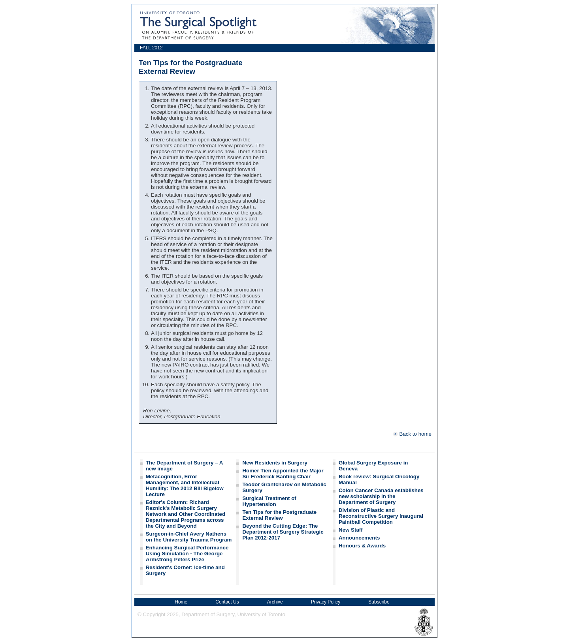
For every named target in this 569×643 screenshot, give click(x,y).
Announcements (359, 538)
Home (181, 602)
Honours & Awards (362, 546)
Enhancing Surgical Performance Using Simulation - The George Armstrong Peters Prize (187, 553)
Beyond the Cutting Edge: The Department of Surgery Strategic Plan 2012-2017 (282, 532)
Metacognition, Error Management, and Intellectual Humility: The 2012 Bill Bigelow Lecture (185, 485)
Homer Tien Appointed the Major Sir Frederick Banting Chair (282, 473)
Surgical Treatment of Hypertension (269, 501)
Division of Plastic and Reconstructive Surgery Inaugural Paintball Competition (381, 516)
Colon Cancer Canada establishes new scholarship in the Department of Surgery (381, 496)
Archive (275, 602)
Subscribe (378, 602)
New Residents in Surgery (274, 463)
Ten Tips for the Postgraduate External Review (279, 515)
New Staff (351, 530)
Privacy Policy (326, 602)
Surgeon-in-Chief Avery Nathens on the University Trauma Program (189, 537)
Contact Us (227, 602)
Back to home (412, 434)
